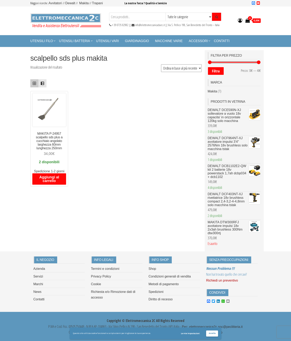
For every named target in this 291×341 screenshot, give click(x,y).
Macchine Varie (169, 41)
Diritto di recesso (161, 299)
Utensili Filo (41, 41)
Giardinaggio (137, 41)
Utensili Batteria (74, 41)
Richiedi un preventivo (222, 280)
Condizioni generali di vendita (170, 276)
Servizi (38, 276)
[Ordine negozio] (181, 68)
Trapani (97, 3)
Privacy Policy (101, 276)
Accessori (198, 41)
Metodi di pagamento (164, 284)
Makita (84, 3)
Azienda (39, 268)
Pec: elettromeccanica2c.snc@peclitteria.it (211, 326)
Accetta (212, 333)
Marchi (38, 284)
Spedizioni (156, 291)
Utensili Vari (107, 41)
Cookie (96, 284)
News (37, 291)
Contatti (222, 41)
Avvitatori (55, 3)
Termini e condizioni (105, 268)
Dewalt (70, 3)
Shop (152, 268)
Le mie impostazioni (190, 333)
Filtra (216, 71)
